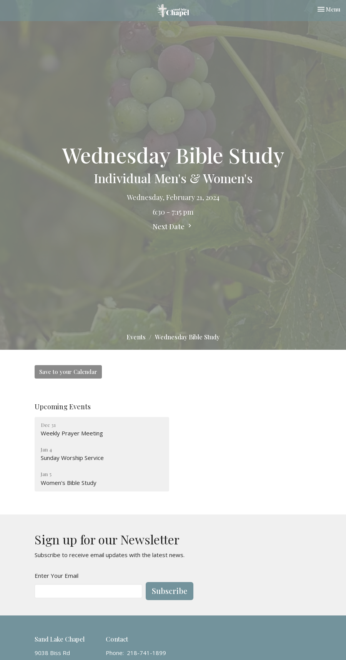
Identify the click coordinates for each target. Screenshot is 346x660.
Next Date (173, 226)
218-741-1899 (146, 653)
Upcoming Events (63, 406)
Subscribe (169, 591)
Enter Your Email (56, 575)
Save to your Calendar (68, 371)
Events (136, 337)
